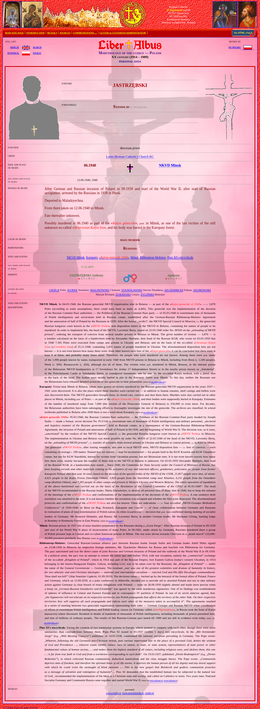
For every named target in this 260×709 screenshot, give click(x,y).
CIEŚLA (54, 290)
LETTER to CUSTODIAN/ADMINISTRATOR (123, 32)
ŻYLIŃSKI (147, 294)
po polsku (235, 47)
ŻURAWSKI (123, 294)
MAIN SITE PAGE (14, 32)
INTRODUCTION (35, 32)
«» (114, 257)
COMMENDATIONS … (85, 32)
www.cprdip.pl (113, 693)
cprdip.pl (149, 693)
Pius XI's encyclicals (180, 257)
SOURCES (65, 32)
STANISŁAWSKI (131, 290)
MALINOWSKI (99, 290)
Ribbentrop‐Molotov (153, 257)
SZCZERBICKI (173, 290)
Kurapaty (92, 257)
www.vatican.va (156, 680)
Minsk (135, 257)
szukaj (37, 52)
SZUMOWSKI (202, 290)
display (14, 47)
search (37, 47)
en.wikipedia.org (158, 382)
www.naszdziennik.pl (133, 693)
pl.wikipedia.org (106, 538)
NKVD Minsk (75, 257)
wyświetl (13, 52)
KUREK (73, 290)
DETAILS (52, 32)
